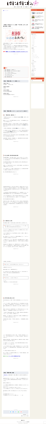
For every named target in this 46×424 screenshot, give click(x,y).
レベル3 (33, 42)
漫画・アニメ (34, 70)
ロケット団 (33, 37)
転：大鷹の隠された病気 (8, 74)
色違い (33, 45)
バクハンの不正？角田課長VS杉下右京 (14, 356)
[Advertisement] (15, 17)
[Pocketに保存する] (21, 412)
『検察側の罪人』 (5, 375)
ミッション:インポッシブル (35, 57)
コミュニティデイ (34, 46)
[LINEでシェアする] (18, 412)
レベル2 (33, 41)
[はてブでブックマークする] (16, 412)
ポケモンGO (34, 34)
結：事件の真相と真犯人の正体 (9, 75)
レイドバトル (34, 38)
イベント (33, 73)
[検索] (43, 81)
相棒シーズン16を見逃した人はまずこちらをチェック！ (17, 51)
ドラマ (27, 414)
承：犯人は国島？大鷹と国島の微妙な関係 (10, 73)
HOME (23, 420)
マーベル (33, 52)
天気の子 (33, 49)
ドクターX (33, 67)
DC (32, 53)
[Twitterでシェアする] (11, 412)
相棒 (32, 64)
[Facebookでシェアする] (13, 412)
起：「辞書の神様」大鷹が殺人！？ (10, 72)
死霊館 (33, 60)
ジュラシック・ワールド (35, 56)
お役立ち (33, 75)
